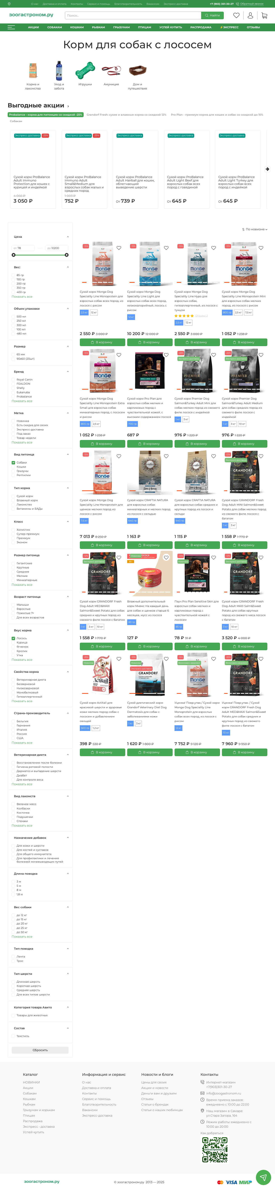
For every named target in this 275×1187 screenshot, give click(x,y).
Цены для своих (154, 1082)
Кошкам (77, 27)
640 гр (132, 522)
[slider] (13, 257)
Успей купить (33, 1132)
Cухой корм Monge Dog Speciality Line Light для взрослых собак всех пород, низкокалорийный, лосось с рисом (147, 303)
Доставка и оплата (54, 3)
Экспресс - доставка (39, 1126)
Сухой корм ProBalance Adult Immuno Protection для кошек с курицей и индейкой (30, 184)
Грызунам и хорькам (39, 1110)
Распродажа (32, 1121)
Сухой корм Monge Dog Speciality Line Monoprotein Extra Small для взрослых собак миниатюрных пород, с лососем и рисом (102, 410)
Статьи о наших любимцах (162, 1110)
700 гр (132, 425)
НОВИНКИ (31, 1082)
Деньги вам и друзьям (159, 1093)
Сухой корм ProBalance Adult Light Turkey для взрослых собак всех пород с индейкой (241, 184)
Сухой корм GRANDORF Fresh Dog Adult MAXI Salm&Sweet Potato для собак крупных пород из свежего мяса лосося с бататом (243, 612)
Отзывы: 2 (201, 317)
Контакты (77, 3)
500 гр (85, 729)
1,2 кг (96, 729)
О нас (34, 3)
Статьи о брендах (154, 1104)
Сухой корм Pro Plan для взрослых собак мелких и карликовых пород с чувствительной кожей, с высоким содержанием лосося (149, 410)
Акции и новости (154, 1088)
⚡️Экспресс (229, 27)
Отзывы (253, 27)
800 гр (227, 314)
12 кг (94, 314)
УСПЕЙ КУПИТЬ (170, 27)
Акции (33, 27)
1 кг (178, 421)
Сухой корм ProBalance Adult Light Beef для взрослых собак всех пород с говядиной (188, 184)
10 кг (242, 425)
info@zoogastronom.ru (223, 1093)
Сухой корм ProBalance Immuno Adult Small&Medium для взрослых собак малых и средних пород (83, 185)
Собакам (54, 27)
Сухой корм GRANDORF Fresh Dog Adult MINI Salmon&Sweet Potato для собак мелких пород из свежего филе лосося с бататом (244, 511)
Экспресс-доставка (176, 3)
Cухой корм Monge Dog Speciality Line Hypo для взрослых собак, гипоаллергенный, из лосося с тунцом (196, 303)
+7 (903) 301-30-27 (222, 3)
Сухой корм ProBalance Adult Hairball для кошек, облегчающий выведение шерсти (136, 184)
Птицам (144, 27)
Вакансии (152, 3)
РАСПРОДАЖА (200, 27)
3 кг (186, 421)
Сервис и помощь (98, 3)
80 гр (131, 624)
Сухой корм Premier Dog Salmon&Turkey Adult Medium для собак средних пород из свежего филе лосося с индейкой (242, 410)
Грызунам (121, 27)
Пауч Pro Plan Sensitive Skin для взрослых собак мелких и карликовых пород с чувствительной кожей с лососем (197, 612)
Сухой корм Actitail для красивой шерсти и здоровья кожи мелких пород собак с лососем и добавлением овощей (101, 714)
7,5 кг (248, 314)
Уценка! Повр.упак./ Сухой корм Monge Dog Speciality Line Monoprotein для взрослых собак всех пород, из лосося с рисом (197, 714)
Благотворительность (128, 3)
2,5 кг (84, 314)
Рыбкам (98, 27)
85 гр (179, 628)
